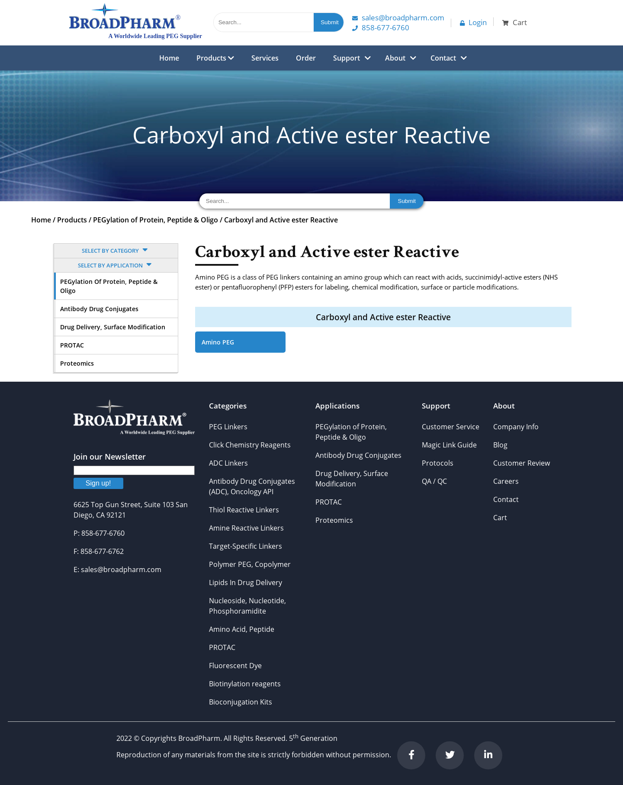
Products (215, 58)
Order (306, 58)
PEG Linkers (228, 426)
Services (265, 58)
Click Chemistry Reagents (250, 445)
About (395, 58)
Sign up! (98, 483)
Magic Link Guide (449, 445)
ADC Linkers (228, 463)
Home (169, 58)
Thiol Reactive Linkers (244, 510)
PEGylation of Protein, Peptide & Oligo (155, 220)
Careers (506, 481)
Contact (443, 58)
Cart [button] (514, 22)
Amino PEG (218, 342)
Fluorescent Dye (235, 665)
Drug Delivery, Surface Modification (112, 327)
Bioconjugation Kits (240, 702)
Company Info (516, 426)
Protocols (437, 463)
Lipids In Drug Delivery (245, 582)
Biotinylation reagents (245, 683)
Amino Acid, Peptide (241, 629)
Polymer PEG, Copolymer (250, 564)
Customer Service (450, 426)
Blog (500, 445)
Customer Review (521, 463)
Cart (500, 517)
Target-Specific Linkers (245, 546)
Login (473, 22)
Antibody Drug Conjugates (99, 309)
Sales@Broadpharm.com (398, 18)
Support (346, 58)
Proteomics (77, 363)
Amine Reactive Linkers (246, 528)
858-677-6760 (380, 27)
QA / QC (434, 481)
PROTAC (72, 345)
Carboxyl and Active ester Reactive (281, 220)
